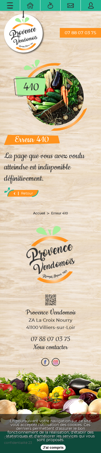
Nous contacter (50, 347)
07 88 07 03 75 (80, 33)
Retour (23, 193)
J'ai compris (53, 447)
